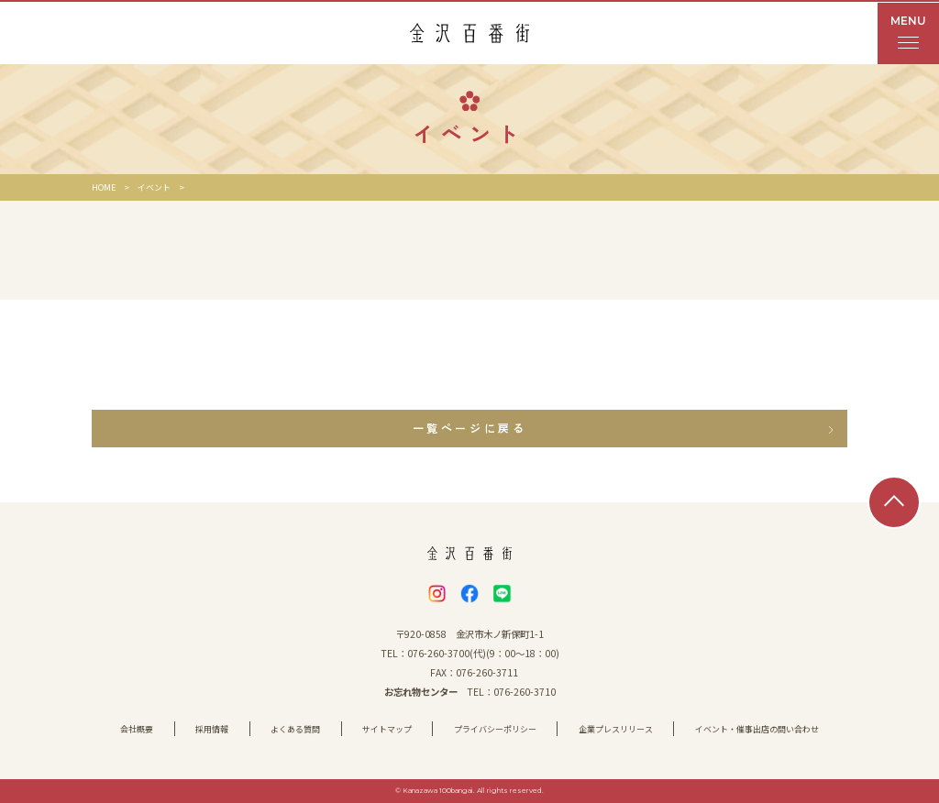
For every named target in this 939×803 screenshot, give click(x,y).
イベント (154, 187)
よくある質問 (295, 729)
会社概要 (136, 729)
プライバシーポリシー (495, 729)
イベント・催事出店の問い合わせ (757, 729)
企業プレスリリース (616, 729)
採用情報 (211, 729)
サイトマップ (387, 729)
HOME (104, 187)
